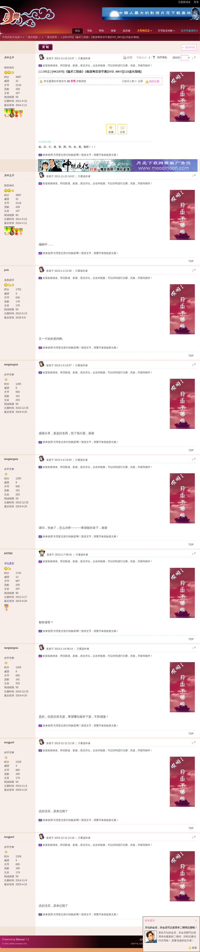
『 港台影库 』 (52, 37)
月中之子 (9, 57)
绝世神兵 (9, 67)
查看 (194, 947)
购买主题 (154, 81)
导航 (89, 30)
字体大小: (141, 57)
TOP (191, 261)
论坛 (77, 30)
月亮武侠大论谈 (11, 37)
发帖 (46, 47)
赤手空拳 (9, 374)
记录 (140, 81)
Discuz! (20, 939)
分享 (122, 132)
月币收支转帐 (165, 30)
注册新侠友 (184, 2)
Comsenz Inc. (21, 943)
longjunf (9, 742)
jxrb (6, 270)
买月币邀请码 (188, 30)
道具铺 (126, 30)
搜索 (113, 30)
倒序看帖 (162, 57)
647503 (8, 553)
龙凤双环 (9, 280)
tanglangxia (11, 364)
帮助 (101, 30)
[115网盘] (45, 71)
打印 (129, 57)
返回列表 (190, 47)
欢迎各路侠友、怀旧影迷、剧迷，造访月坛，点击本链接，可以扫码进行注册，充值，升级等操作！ (98, 65)
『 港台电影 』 (33, 37)
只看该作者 (84, 58)
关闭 (196, 920)
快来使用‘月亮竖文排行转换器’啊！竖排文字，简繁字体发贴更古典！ (81, 154)
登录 (196, 2)
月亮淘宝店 (143, 30)
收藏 (111, 132)
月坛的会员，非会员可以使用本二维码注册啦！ (171, 927)
